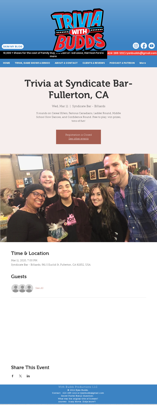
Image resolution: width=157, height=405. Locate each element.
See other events (79, 139)
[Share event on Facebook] (12, 376)
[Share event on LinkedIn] (28, 376)
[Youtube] (152, 46)
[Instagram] (136, 46)
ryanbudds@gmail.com (141, 53)
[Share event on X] (20, 376)
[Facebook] (144, 46)
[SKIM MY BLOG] (13, 46)
